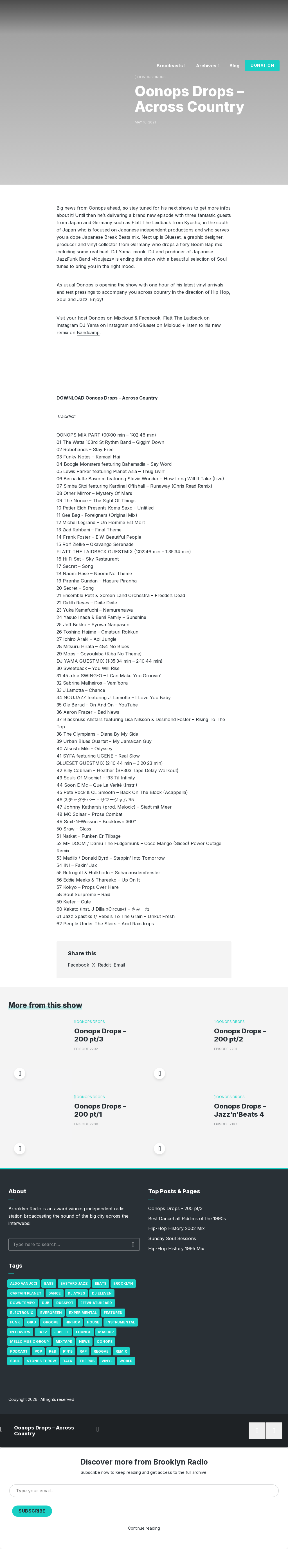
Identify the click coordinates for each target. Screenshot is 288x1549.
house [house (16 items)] (93, 1322)
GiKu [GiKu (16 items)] (31, 1322)
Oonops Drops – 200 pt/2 (240, 1035)
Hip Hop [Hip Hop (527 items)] (73, 1322)
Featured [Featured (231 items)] (113, 1313)
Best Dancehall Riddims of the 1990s (187, 1218)
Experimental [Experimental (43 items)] (83, 1313)
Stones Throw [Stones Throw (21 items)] (41, 1361)
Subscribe (32, 1511)
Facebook (149, 318)
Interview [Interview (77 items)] (20, 1332)
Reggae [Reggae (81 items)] (101, 1351)
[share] (274, 1430)
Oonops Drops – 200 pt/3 (100, 1035)
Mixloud (172, 325)
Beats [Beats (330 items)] (100, 1283)
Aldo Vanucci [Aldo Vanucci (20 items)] (23, 1283)
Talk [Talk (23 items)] (67, 1361)
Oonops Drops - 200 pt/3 (175, 1208)
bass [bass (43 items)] (48, 1283)
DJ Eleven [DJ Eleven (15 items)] (102, 1293)
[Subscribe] (257, 1430)
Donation (262, 65)
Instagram (67, 325)
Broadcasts (170, 65)
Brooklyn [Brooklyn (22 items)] (123, 1283)
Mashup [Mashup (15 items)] (106, 1332)
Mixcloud (123, 318)
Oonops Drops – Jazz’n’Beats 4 (240, 1110)
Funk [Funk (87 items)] (15, 1322)
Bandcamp (88, 332)
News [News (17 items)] (84, 1341)
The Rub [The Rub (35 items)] (86, 1361)
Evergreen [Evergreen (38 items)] (51, 1313)
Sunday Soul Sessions (172, 1238)
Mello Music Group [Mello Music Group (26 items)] (29, 1341)
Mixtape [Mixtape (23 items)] (64, 1341)
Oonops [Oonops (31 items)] (104, 1341)
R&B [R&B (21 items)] (52, 1351)
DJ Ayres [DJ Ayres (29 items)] (76, 1293)
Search (133, 1244)
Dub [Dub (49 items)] (45, 1303)
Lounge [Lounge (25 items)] (83, 1332)
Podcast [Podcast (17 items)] (19, 1351)
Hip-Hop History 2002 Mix (176, 1228)
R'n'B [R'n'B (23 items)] (68, 1351)
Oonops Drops (151, 77)
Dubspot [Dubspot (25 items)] (64, 1303)
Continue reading (144, 1528)
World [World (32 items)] (126, 1361)
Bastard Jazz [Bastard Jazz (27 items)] (74, 1283)
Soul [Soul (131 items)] (15, 1361)
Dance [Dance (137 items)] (54, 1293)
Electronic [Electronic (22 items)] (21, 1313)
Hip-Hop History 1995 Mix (176, 1248)
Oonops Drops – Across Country (44, 1431)
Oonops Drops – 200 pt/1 (100, 1110)
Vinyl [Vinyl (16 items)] (107, 1361)
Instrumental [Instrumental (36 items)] (120, 1322)
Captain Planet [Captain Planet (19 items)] (25, 1293)
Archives (206, 65)
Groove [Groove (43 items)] (50, 1322)
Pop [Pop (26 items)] (38, 1351)
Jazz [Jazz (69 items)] (42, 1332)
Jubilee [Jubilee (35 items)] (61, 1332)
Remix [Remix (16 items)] (121, 1351)
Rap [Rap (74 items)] (83, 1351)
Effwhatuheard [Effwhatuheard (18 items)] (96, 1303)
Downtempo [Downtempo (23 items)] (22, 1303)
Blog (234, 65)
